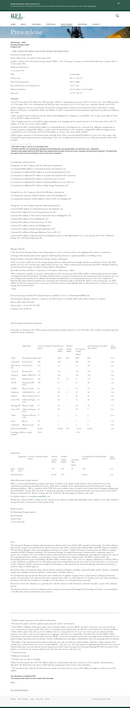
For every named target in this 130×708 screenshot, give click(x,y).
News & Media (66, 24)
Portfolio (50, 24)
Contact (96, 24)
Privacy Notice (39, 699)
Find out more (92, 6)
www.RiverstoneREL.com (79, 296)
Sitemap (47, 699)
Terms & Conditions (23, 699)
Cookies (32, 699)
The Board (36, 24)
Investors (82, 24)
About (23, 24)
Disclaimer (13, 699)
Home (13, 24)
